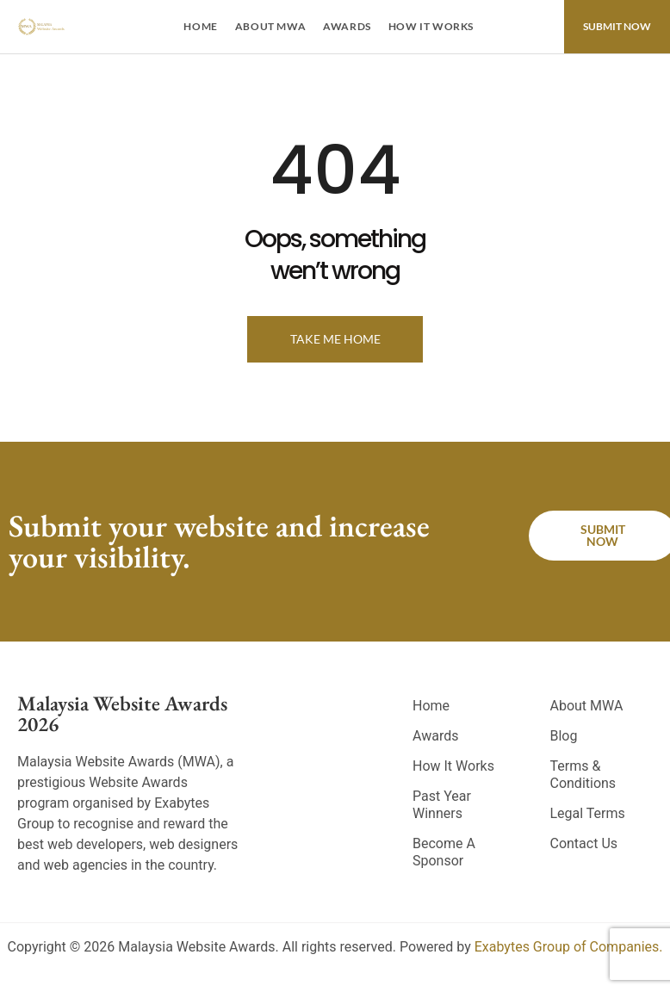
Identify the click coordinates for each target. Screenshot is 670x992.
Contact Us (583, 843)
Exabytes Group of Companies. (569, 947)
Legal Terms (586, 813)
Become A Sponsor (444, 852)
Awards (347, 26)
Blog (563, 736)
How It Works (431, 26)
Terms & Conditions (582, 774)
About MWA (270, 26)
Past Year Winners (442, 805)
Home (200, 26)
